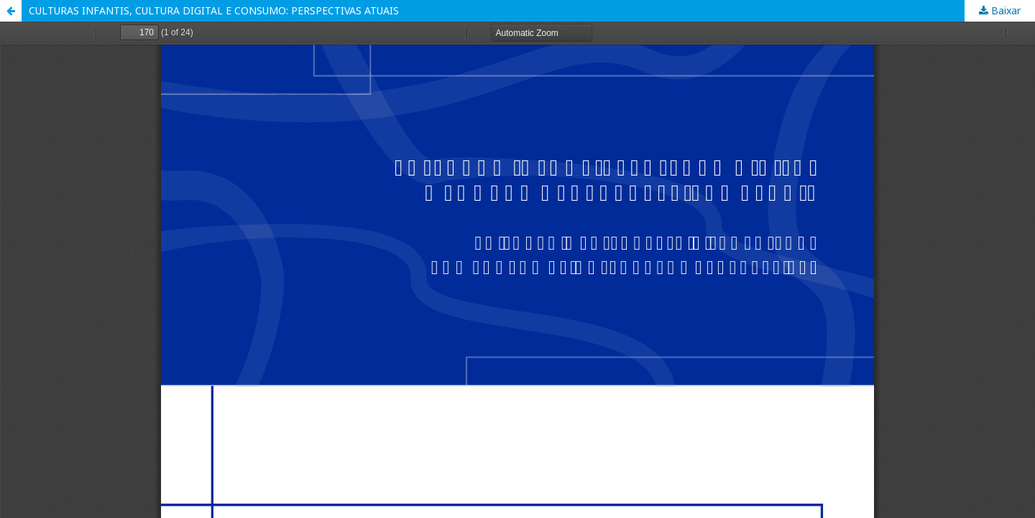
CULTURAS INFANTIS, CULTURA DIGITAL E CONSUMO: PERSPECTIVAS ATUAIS (214, 10)
